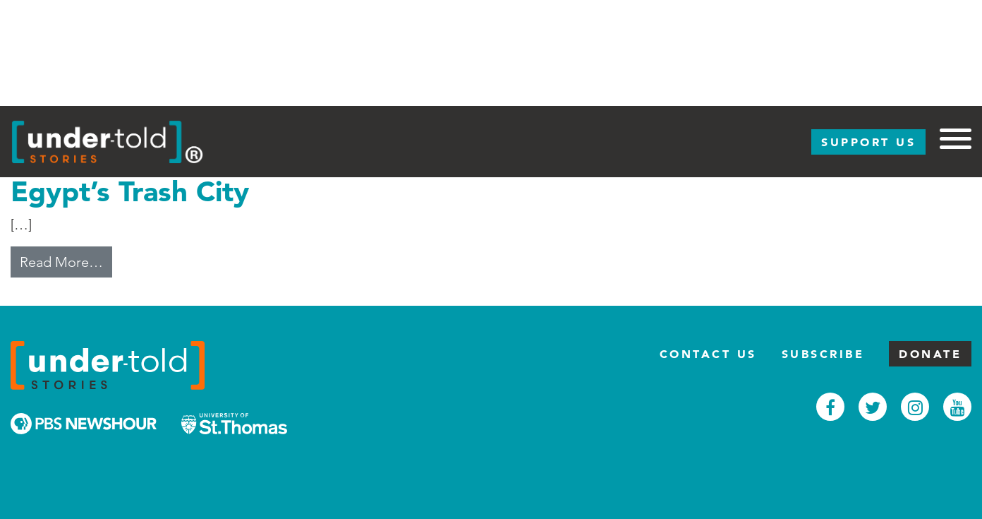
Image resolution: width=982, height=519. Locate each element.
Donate (930, 354)
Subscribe (823, 354)
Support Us (868, 142)
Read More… (66, 260)
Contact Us (708, 354)
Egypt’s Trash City (130, 191)
